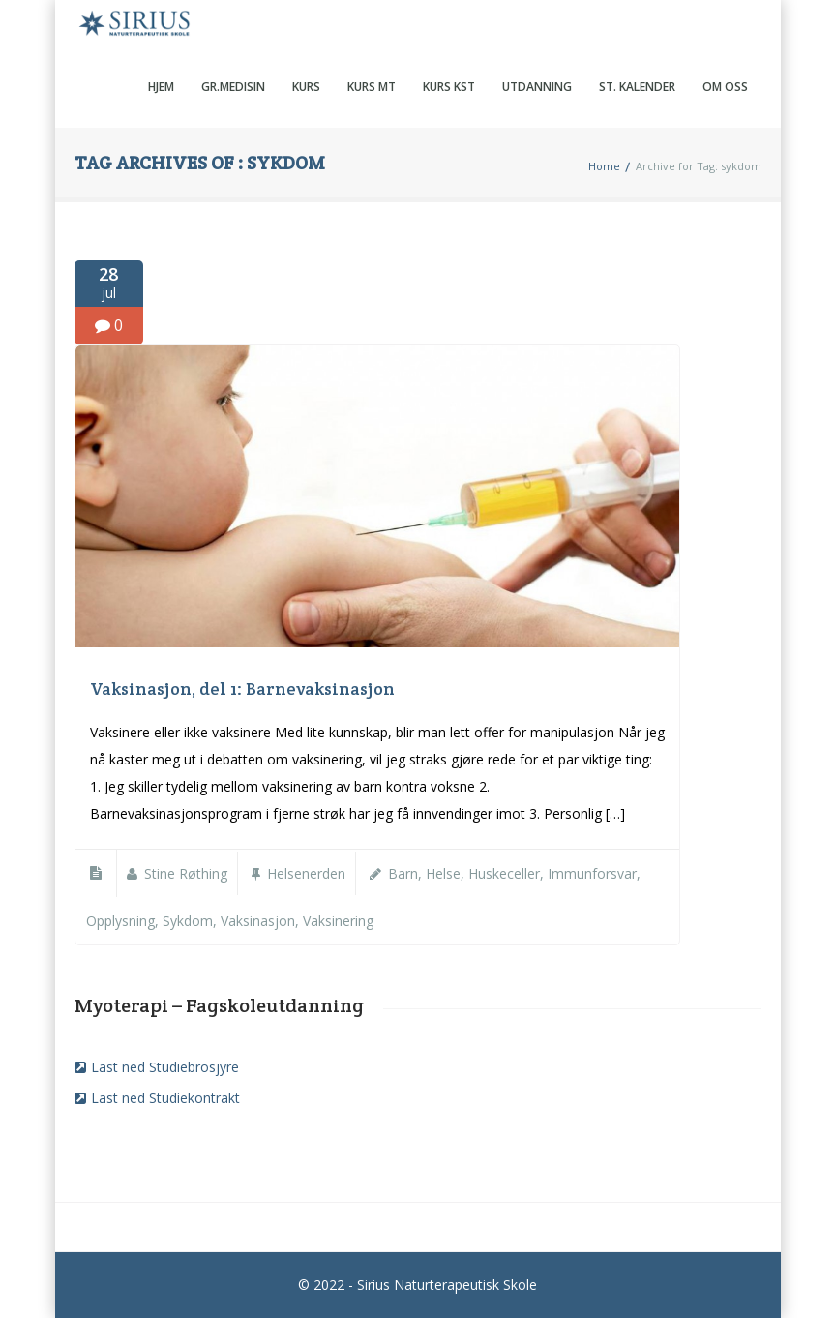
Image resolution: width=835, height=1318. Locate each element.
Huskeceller (504, 873)
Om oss (725, 86)
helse (443, 873)
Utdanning (537, 86)
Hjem (161, 86)
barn (403, 873)
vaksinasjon (258, 921)
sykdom (188, 921)
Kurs (306, 86)
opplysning (120, 921)
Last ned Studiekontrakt (165, 1098)
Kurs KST (449, 86)
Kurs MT (371, 86)
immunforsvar (592, 873)
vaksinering (338, 921)
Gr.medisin (233, 86)
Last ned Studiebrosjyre (165, 1067)
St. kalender (637, 86)
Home (604, 166)
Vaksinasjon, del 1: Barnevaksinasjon (242, 688)
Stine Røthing (185, 873)
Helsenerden (306, 873)
